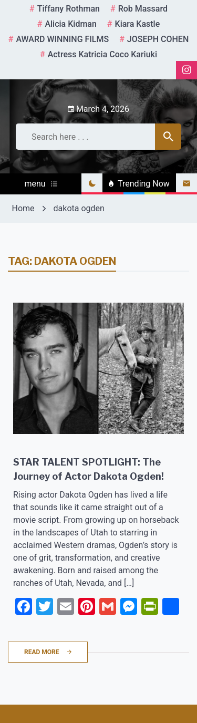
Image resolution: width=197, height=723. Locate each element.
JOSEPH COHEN (158, 39)
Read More (47, 652)
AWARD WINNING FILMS (62, 39)
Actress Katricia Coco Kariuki (102, 54)
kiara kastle (137, 24)
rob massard (143, 9)
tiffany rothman (68, 9)
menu (40, 184)
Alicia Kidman (70, 24)
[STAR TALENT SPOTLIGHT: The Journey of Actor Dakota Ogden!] (98, 368)
